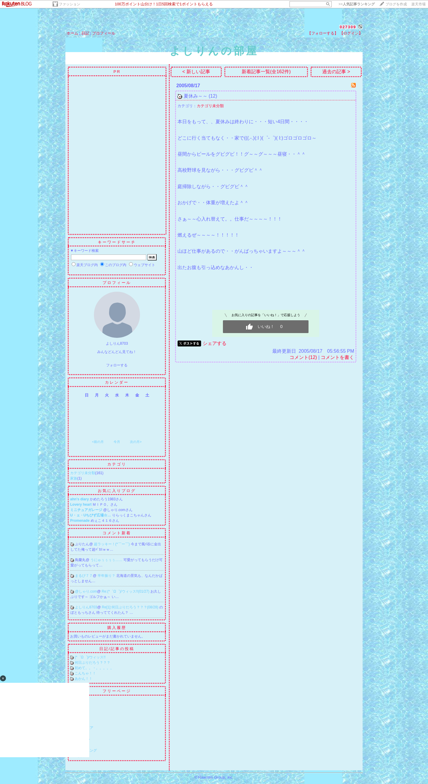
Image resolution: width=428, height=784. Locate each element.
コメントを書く (337, 357)
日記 (85, 33)
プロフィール (103, 33)
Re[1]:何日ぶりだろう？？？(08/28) (130, 607)
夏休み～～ (195, 96)
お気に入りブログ (117, 490)
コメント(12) (303, 357)
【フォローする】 (322, 33)
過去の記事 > (336, 71)
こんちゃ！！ (85, 673)
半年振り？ (106, 576)
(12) (213, 96)
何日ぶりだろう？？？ (92, 662)
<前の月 (97, 441)
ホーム (72, 33)
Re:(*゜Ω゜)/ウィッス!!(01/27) (126, 591)
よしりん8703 (86, 607)
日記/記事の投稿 (117, 648)
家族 (73, 478)
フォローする (117, 365)
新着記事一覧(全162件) (266, 71)
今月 (117, 441)
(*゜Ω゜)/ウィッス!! (90, 657)
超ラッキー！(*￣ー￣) (112, 544)
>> (357, 4)
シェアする (214, 343)
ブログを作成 (396, 4)
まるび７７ (84, 576)
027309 (348, 27)
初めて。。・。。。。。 (94, 668)
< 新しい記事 (196, 71)
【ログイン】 (351, 33)
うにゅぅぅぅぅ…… (106, 560)
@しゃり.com (86, 591)
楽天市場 (418, 4)
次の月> (135, 441)
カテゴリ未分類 (82, 473)
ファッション (69, 4)
